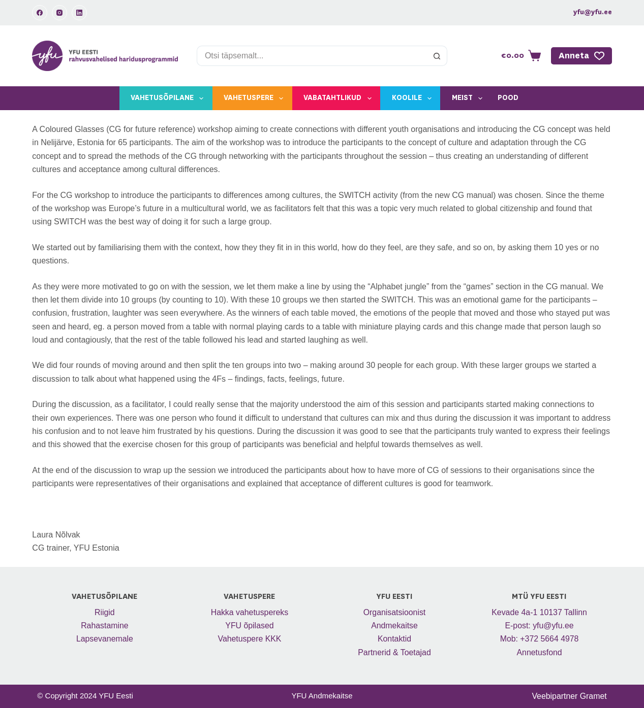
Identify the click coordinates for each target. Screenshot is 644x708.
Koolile (414, 98)
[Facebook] (39, 12)
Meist (469, 98)
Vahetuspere (255, 98)
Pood (508, 98)
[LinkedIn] (79, 12)
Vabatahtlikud (339, 98)
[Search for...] (312, 56)
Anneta (581, 56)
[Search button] (437, 56)
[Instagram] (59, 12)
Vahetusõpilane (169, 98)
